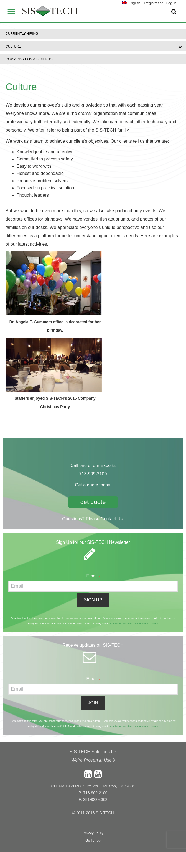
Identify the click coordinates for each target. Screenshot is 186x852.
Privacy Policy (93, 833)
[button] (11, 10)
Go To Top (92, 841)
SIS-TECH (50, 12)
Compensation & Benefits (29, 59)
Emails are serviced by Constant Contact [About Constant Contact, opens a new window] (134, 623)
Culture (13, 46)
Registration (153, 3)
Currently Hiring (22, 34)
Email (93, 576)
